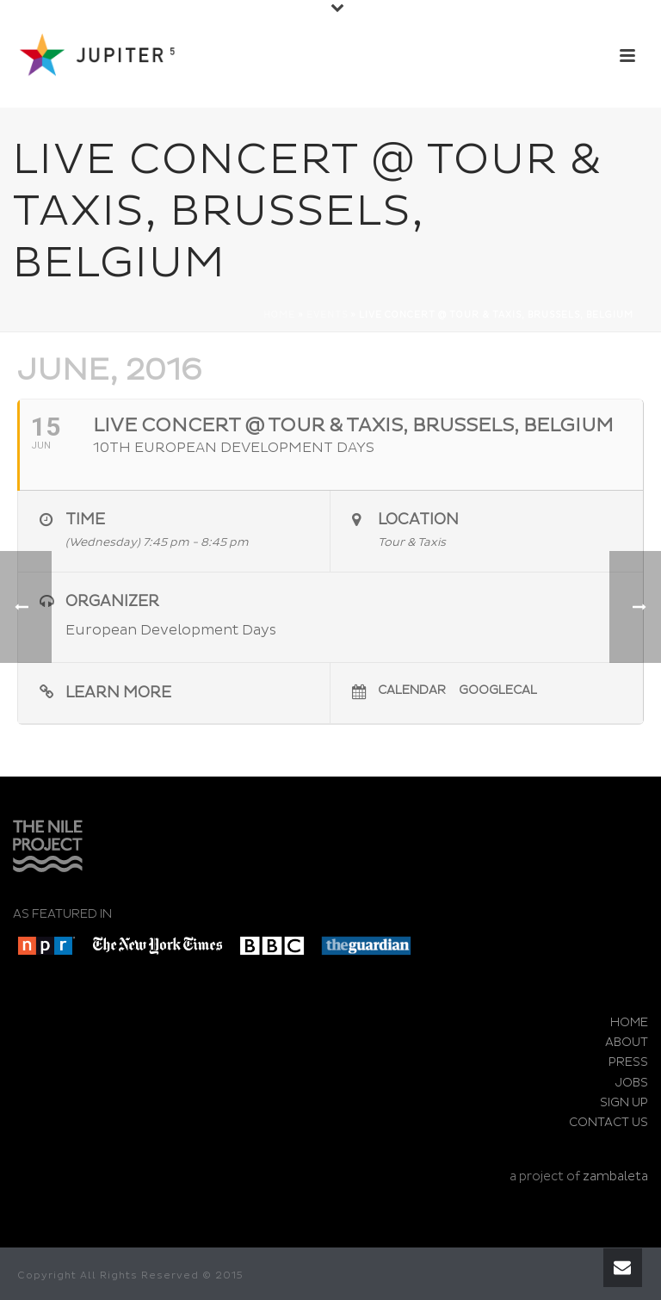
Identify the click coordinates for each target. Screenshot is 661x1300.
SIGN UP (624, 1102)
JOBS (631, 1082)
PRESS (628, 1062)
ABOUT (626, 1042)
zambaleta (615, 1176)
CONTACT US (608, 1122)
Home (279, 315)
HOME (629, 1022)
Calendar (412, 690)
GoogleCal (498, 690)
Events (327, 315)
